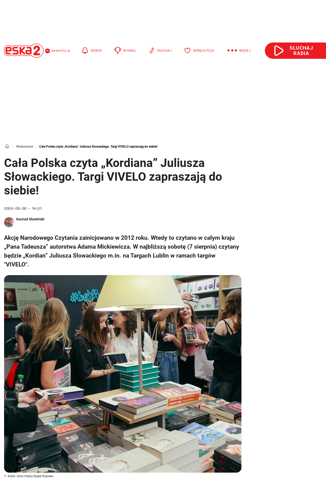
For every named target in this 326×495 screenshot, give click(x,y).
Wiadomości (24, 146)
